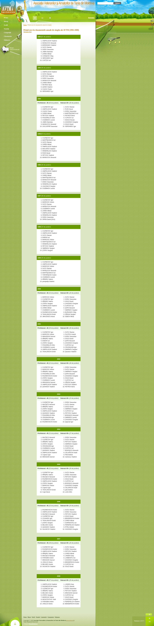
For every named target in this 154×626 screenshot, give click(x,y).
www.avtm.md (70, 620)
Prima (5, 18)
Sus (15, 624)
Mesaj (5, 21)
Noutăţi (38, 617)
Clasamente (7, 36)
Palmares (6, 40)
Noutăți (6, 29)
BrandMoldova (33, 624)
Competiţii (44, 617)
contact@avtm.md (14, 49)
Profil (5, 25)
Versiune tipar (27, 32)
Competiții (7, 33)
